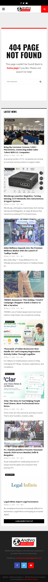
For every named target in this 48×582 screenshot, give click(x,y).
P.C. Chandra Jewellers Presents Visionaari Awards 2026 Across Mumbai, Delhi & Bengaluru (23, 452)
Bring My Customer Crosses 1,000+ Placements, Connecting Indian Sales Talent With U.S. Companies (21, 150)
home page (13, 68)
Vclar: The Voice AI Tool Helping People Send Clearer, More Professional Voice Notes (22, 403)
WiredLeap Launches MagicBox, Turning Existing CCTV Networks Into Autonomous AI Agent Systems (24, 198)
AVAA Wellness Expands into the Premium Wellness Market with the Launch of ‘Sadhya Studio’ (23, 250)
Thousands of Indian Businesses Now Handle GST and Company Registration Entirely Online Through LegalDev (22, 351)
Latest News (10, 111)
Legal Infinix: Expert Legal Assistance (21, 502)
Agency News (10, 120)
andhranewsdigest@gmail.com (28, 558)
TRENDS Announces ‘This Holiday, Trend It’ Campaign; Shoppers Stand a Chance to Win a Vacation (23, 302)
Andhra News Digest (30, 579)
